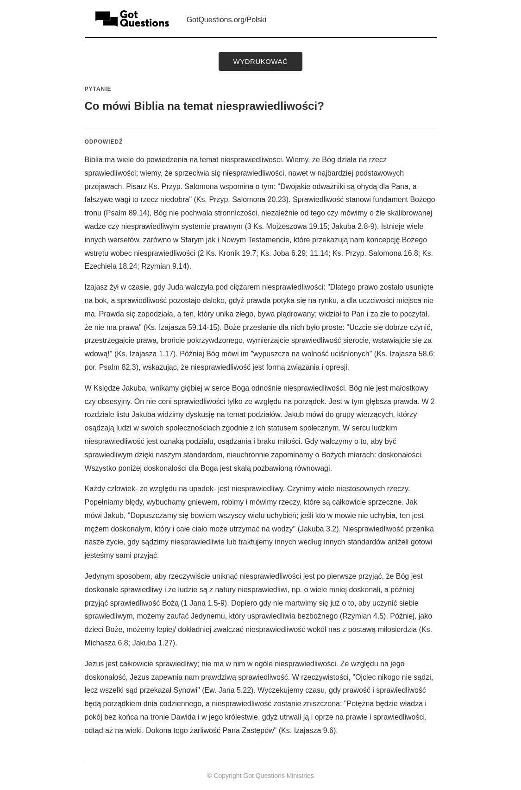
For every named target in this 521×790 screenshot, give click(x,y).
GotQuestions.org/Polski (227, 20)
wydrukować (260, 61)
